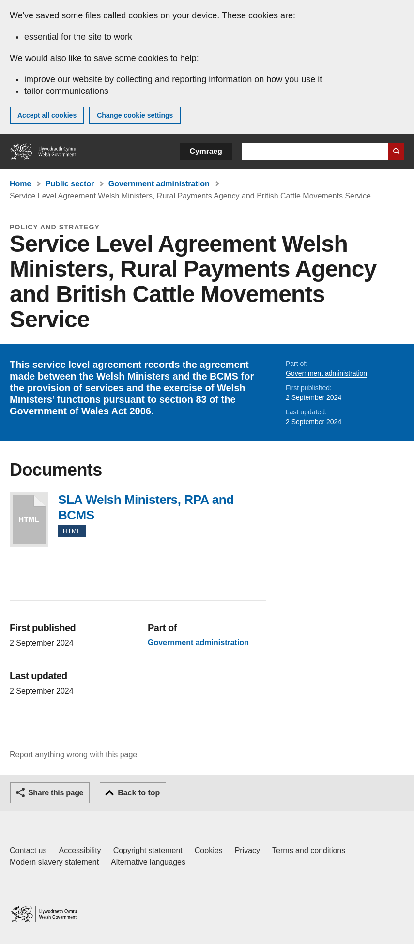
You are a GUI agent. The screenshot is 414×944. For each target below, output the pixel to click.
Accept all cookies (47, 115)
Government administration (159, 184)
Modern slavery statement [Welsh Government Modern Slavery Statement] (54, 862)
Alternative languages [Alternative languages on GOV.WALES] (148, 862)
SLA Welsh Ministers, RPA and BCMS (29, 519)
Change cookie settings (135, 115)
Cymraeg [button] (206, 151)
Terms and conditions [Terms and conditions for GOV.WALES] (308, 850)
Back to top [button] (139, 793)
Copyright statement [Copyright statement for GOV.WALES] (148, 850)
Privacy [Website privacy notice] (247, 850)
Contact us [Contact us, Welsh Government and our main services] (28, 850)
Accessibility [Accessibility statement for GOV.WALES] (80, 850)
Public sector (70, 184)
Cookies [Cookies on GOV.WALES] (209, 850)
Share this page (55, 793)
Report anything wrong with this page (73, 754)
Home (20, 184)
